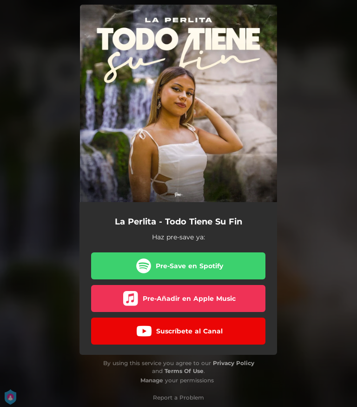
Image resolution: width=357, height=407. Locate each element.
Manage (151, 380)
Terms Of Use (184, 370)
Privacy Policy (233, 363)
